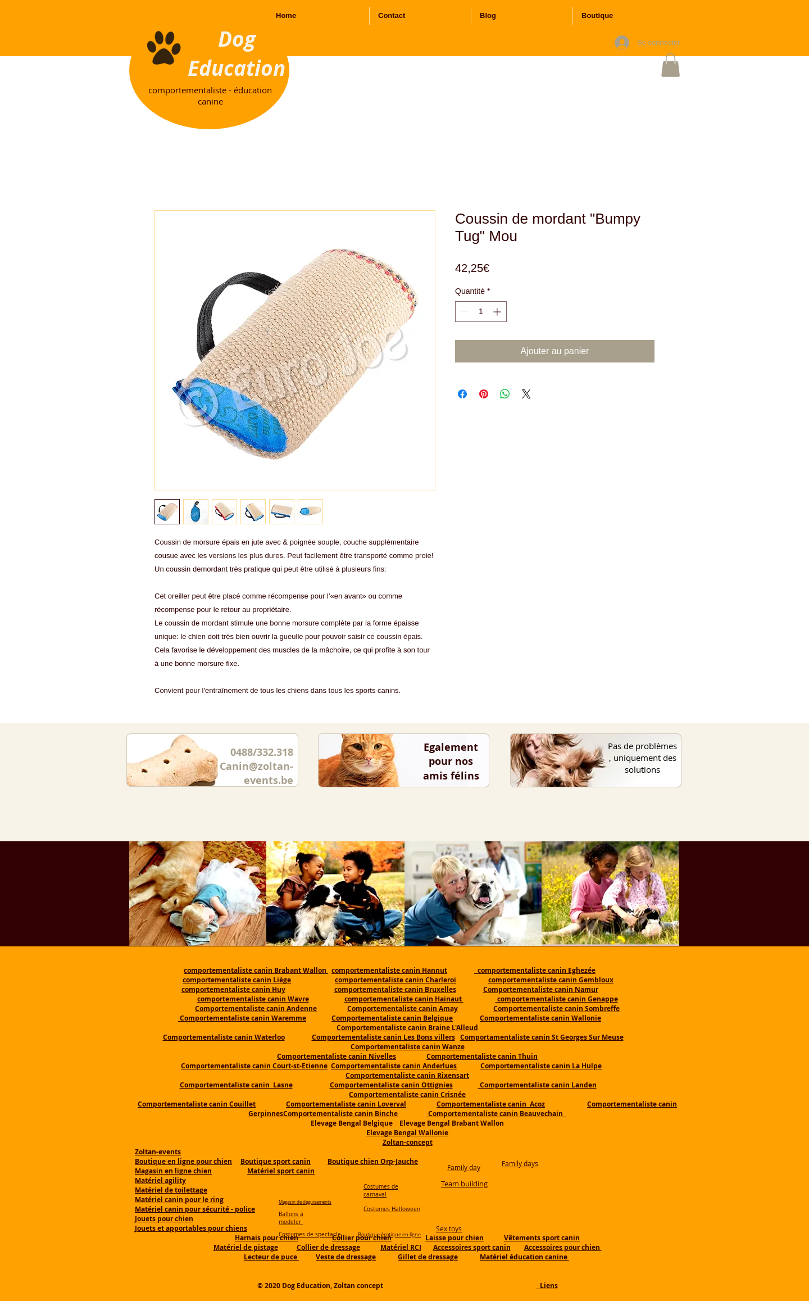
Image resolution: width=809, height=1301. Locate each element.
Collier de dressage (328, 1247)
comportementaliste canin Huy (233, 989)
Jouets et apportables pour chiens (191, 1228)
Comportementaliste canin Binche (340, 1113)
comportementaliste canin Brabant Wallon (256, 970)
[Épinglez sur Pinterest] (483, 394)
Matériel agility (160, 1180)
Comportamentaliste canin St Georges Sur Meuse (542, 1037)
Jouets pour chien (164, 1218)
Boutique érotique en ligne (389, 1234)
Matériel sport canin (281, 1171)
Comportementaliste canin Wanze (408, 1046)
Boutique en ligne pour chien (183, 1161)
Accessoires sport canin (472, 1247)
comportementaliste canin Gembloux (550, 980)
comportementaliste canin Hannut (389, 970)
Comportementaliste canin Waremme (243, 1018)
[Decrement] (464, 311)
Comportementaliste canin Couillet (197, 1104)
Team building (464, 1183)
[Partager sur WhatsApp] (505, 394)
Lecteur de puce (271, 1257)
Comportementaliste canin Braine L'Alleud (407, 1027)
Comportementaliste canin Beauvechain (496, 1113)
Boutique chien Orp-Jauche (373, 1161)
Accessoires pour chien (563, 1247)
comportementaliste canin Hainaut (403, 999)
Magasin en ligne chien (173, 1171)
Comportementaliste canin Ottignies (391, 1085)
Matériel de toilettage (171, 1190)
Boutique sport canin (275, 1161)
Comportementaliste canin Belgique (392, 1018)
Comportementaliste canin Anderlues (394, 1066)
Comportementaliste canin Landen (537, 1085)
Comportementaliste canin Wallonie (540, 1018)
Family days (520, 1163)
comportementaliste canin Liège (237, 980)
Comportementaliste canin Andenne (256, 1008)
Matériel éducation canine (524, 1257)
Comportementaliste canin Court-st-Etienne (254, 1066)
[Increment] (498, 311)
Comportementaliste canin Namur (540, 989)
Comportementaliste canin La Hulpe (541, 1066)
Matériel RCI (400, 1247)
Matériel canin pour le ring (179, 1199)
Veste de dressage (346, 1257)
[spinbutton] (481, 311)
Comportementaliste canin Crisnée (407, 1094)
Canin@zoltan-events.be (256, 773)
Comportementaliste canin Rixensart (407, 1075)
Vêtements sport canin (542, 1238)
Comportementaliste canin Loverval (346, 1104)
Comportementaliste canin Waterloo (224, 1037)
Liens (547, 1285)
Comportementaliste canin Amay (402, 1008)
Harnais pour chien (266, 1238)
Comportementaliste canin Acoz (491, 1104)
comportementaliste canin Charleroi (395, 980)
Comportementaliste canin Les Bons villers (383, 1037)
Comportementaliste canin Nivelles (336, 1056)
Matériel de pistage (245, 1247)
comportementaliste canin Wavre (253, 999)
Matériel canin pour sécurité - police (195, 1209)
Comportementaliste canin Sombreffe (556, 1008)
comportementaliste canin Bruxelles (395, 989)
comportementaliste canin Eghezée (535, 970)
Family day (463, 1167)
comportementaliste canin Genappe (557, 999)
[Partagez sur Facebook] (462, 394)
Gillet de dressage (428, 1257)
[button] (670, 65)
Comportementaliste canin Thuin (482, 1056)
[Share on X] (526, 394)
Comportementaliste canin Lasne (236, 1085)
